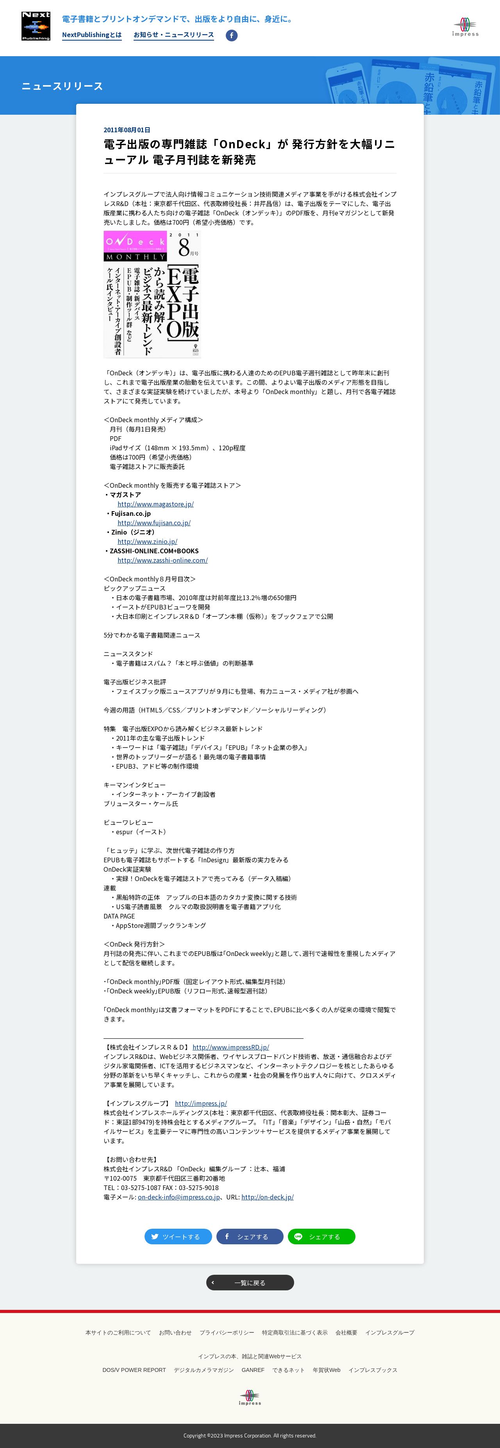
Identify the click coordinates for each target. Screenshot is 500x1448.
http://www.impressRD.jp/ (231, 1047)
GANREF (253, 1370)
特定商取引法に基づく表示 (295, 1332)
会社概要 (346, 1332)
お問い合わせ (175, 1332)
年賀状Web (327, 1370)
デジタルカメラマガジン (204, 1370)
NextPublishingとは (92, 34)
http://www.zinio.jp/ (147, 541)
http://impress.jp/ (201, 1103)
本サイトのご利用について (118, 1332)
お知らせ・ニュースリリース (174, 34)
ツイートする (181, 1236)
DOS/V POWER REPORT (134, 1370)
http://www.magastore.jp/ (156, 503)
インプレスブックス (373, 1370)
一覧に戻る (250, 1282)
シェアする (252, 1236)
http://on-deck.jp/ (267, 1196)
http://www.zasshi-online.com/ (163, 560)
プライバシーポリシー (227, 1332)
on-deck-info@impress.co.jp (179, 1196)
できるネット (288, 1370)
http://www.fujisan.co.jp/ (154, 522)
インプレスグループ (389, 1332)
